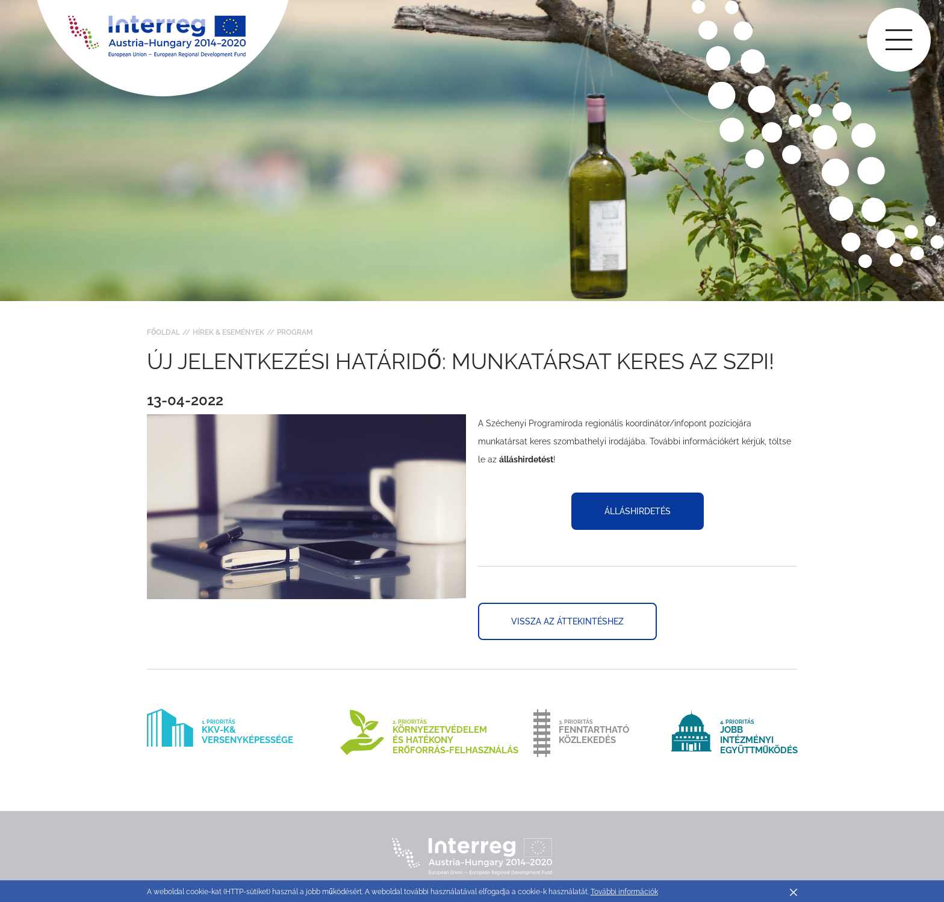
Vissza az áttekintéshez (567, 621)
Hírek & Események (228, 332)
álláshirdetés (637, 511)
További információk (624, 892)
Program (294, 332)
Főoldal (163, 332)
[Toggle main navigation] (899, 40)
